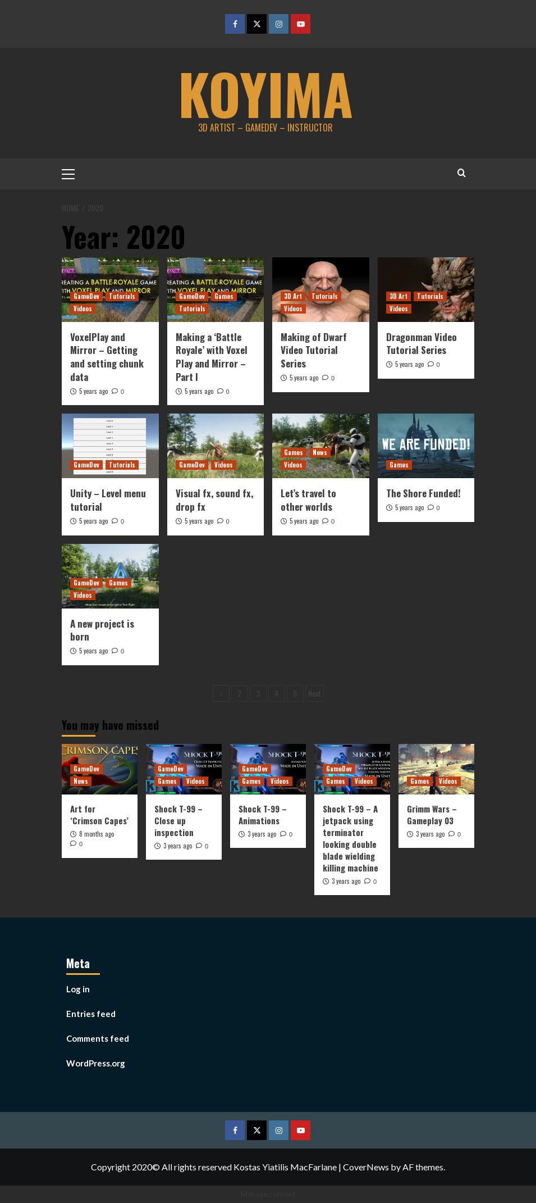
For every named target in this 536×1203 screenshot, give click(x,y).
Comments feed (97, 1038)
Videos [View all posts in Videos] (83, 307)
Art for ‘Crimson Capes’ (99, 814)
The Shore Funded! (423, 493)
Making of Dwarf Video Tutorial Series (314, 349)
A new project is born (102, 629)
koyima (265, 92)
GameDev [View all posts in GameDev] (86, 295)
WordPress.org (95, 1063)
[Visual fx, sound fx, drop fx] (215, 446)
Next (314, 692)
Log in (78, 989)
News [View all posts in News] (320, 452)
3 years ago (177, 845)
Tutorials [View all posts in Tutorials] (122, 295)
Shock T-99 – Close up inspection (178, 820)
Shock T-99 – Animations (263, 814)
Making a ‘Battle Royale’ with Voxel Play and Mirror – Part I (212, 356)
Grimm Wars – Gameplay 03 (432, 814)
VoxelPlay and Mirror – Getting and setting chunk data (107, 356)
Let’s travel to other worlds (308, 500)
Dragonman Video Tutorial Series (421, 343)
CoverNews (366, 1166)
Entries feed (91, 1014)
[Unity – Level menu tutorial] (110, 446)
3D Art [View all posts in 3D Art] (293, 295)
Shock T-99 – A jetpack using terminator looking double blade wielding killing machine (350, 837)
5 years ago (93, 390)
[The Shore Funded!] (426, 446)
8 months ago (96, 833)
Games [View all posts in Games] (223, 295)
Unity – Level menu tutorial (108, 500)
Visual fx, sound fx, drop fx (214, 500)
